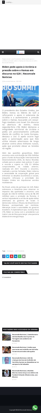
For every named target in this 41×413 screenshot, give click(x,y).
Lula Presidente (16, 59)
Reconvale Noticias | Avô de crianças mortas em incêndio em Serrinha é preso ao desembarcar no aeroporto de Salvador (25, 361)
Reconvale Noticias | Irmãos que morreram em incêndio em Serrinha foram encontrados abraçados (25, 349)
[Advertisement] (20, 27)
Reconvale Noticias (9, 81)
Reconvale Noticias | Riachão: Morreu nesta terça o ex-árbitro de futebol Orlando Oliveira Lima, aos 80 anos (25, 374)
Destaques (10, 251)
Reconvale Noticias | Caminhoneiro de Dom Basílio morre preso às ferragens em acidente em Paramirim (25, 338)
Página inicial (6, 59)
